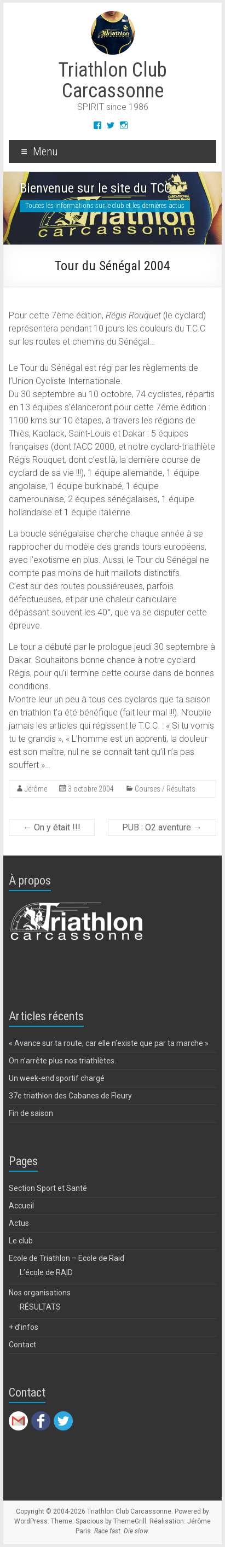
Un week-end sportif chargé (57, 1078)
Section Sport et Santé (48, 1188)
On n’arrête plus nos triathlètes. (62, 1060)
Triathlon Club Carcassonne (112, 80)
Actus (19, 1223)
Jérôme (36, 788)
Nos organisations (40, 1292)
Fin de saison (31, 1113)
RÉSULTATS (40, 1306)
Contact (22, 1344)
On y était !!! (51, 827)
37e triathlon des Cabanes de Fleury (70, 1095)
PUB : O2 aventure (162, 827)
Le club (21, 1240)
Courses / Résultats (165, 788)
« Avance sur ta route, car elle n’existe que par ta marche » (109, 1043)
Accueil (21, 1205)
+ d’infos (23, 1327)
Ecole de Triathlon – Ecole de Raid (66, 1258)
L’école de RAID (46, 1272)
